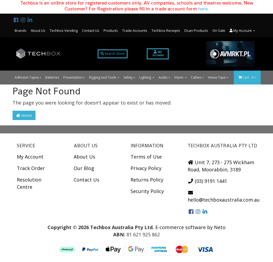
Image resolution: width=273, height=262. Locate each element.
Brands (20, 30)
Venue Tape (217, 77)
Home (24, 115)
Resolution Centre (29, 183)
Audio (163, 77)
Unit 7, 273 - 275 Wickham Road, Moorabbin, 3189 (221, 166)
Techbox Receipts (166, 30)
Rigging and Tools (103, 77)
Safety (128, 77)
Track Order (31, 168)
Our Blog (84, 168)
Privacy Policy (145, 168)
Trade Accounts (134, 30)
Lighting (145, 77)
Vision (179, 77)
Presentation (72, 77)
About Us (38, 30)
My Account (30, 156)
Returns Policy (146, 179)
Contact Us (90, 30)
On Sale (218, 30)
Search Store (113, 53)
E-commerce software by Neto (190, 227)
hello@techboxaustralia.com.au (224, 196)
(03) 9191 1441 (207, 181)
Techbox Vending (64, 30)
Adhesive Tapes (27, 77)
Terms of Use (146, 156)
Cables (196, 77)
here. (203, 9)
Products (111, 30)
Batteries (52, 77)
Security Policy (147, 191)
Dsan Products (196, 30)
